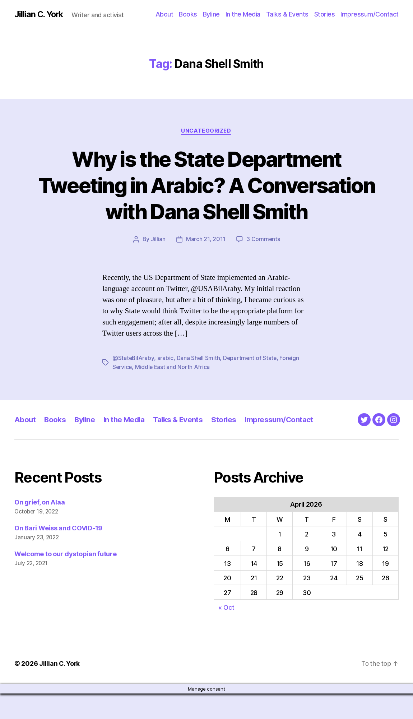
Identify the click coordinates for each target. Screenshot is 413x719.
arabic (166, 384)
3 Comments (263, 265)
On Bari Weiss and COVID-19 (58, 554)
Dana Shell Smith (199, 384)
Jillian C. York (39, 14)
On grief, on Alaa (39, 528)
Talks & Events (287, 14)
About (164, 14)
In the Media (243, 14)
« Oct (226, 633)
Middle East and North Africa (173, 393)
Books (188, 14)
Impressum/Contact (369, 14)
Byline (211, 14)
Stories (324, 14)
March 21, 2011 (205, 265)
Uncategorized (206, 131)
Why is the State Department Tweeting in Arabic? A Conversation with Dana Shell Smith (206, 198)
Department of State (251, 384)
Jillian (157, 265)
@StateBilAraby (133, 384)
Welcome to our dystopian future (65, 580)
